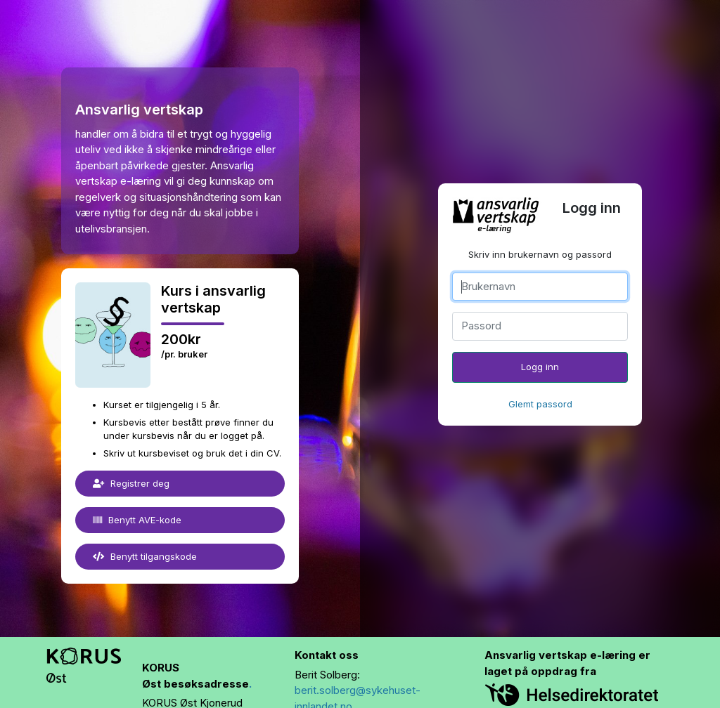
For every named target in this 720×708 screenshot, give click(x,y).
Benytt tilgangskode (145, 556)
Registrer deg (131, 483)
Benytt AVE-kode (137, 519)
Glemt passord (540, 403)
